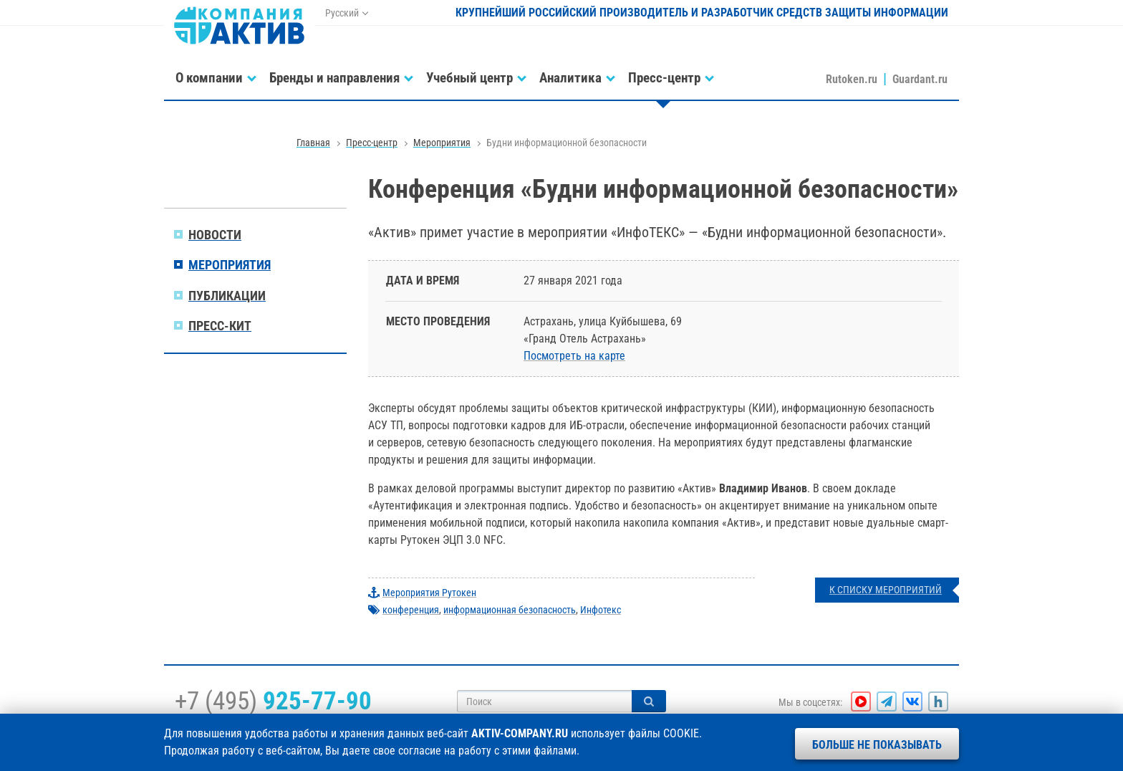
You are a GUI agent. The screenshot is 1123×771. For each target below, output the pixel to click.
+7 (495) (273, 701)
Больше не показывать (877, 745)
